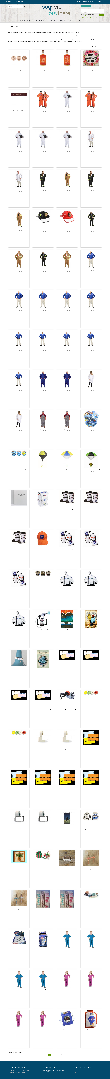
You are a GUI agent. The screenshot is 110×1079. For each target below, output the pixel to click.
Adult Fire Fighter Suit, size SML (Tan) (19, 228)
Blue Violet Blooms (43, 669)
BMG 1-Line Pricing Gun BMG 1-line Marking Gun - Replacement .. (67, 709)
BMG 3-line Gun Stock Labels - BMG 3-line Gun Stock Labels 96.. (43, 830)
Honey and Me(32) (53, 39)
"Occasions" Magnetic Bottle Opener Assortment (19, 68)
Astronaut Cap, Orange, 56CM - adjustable (43, 549)
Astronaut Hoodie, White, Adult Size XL (19, 629)
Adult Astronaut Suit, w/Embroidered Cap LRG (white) (67, 109)
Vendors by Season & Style (23, 20)
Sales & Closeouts (39, 20)
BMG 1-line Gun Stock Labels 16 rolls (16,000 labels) (43, 709)
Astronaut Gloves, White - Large (67, 549)
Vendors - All (61, 20)
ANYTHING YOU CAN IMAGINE (19, 509)
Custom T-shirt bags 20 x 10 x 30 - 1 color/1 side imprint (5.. (91, 910)
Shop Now (10, 1)
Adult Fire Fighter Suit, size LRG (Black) (43, 188)
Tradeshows (51, 20)
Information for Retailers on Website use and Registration (53, 1071)
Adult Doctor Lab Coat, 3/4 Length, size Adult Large (91, 149)
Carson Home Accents (18, 70)
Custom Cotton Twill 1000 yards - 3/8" (43, 909)
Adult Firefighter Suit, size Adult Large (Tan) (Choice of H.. (19, 269)
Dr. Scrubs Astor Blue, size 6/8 (19, 989)
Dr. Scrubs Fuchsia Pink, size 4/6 (91, 989)
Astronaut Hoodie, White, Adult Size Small (91, 589)
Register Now (85, 6)
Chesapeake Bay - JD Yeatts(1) (22, 39)
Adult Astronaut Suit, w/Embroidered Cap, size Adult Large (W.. (43, 149)
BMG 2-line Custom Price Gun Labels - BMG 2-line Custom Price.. (91, 709)
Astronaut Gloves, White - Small (19, 589)
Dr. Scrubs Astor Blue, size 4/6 (91, 949)
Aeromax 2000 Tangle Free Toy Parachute (67, 469)
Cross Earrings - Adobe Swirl (91, 869)
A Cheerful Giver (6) (20, 35)
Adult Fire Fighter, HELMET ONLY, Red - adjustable (67, 229)
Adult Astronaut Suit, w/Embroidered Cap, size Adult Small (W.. (67, 149)
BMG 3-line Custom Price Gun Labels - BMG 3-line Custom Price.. (91, 749)
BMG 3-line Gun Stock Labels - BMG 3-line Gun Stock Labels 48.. (19, 830)
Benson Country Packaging (67, 671)
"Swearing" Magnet (91, 68)
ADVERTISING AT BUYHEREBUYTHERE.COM (51, 1073)
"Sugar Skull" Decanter (67, 68)
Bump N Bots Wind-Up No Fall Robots (91, 829)
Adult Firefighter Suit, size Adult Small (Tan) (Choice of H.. (67, 269)
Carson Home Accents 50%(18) (87, 35)
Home (11, 20)
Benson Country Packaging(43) (56, 35)
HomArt (18, 510)
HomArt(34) (44, 39)
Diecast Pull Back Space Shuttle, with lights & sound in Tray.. (19, 950)
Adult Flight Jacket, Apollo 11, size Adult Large (91, 268)
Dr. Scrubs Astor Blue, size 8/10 (43, 989)
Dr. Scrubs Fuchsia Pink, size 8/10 (43, 1029)
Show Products (97, 47)
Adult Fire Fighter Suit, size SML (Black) (91, 188)
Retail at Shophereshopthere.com (89, 17)
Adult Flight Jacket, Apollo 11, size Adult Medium (19, 308)
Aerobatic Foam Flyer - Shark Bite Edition (91, 429)
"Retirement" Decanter (42, 68)
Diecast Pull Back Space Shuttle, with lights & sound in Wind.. (43, 950)
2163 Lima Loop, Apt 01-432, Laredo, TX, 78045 (20, 1070)
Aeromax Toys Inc (43, 111)
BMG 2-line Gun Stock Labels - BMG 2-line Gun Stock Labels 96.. (43, 749)
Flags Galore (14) (35, 39)
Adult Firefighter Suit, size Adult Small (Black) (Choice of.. (43, 269)
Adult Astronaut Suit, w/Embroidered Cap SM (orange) (91, 109)
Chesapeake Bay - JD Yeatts (19, 110)
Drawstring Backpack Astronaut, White (91, 1029)
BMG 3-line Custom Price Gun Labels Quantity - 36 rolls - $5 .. (67, 790)
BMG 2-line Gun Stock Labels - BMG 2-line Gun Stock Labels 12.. (19, 749)
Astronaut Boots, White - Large (67, 509)
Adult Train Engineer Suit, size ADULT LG (43, 429)
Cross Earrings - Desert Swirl (19, 909)
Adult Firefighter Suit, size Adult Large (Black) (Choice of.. (91, 229)
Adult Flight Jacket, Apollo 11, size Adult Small (43, 308)
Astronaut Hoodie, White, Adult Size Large (67, 589)
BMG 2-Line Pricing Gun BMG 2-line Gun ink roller (67, 749)
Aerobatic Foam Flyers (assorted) (19, 469)
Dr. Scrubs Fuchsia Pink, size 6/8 (19, 1029)
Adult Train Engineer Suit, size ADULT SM (67, 429)
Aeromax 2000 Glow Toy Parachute (43, 469)
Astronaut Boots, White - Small (19, 549)
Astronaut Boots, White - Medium (91, 509)
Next (60, 1055)
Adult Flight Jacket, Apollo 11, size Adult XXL (91, 308)
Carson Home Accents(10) (71, 35)
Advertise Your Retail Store (87, 18)
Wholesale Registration (21, 1)
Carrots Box (19, 869)
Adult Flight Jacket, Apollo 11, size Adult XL (67, 308)
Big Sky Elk (67, 629)
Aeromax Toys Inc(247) (41, 35)
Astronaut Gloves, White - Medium (91, 549)
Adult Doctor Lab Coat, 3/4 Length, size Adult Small (19, 189)
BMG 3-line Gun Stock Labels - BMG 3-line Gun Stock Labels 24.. (91, 790)
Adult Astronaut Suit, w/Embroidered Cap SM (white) (19, 149)
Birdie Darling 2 (91, 629)
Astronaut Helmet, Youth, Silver (43, 589)
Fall (70, 20)
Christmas (77, 20)
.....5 (56, 1055)
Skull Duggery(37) (91, 39)
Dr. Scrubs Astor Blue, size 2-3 (67, 949)
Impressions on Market (67, 630)
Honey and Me (19, 670)
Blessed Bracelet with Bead (18, 669)
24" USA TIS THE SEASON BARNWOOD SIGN (19, 108)
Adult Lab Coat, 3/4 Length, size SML (19, 429)
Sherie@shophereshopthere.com (86, 1)
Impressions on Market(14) (66, 39)
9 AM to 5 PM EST (100, 1)
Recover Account (85, 15)
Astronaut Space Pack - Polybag (43, 629)
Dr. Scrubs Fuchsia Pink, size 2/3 (67, 989)
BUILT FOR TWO (67, 829)
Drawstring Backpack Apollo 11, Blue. (67, 1029)
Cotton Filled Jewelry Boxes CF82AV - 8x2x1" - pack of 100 (43, 870)
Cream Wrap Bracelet (67, 869)
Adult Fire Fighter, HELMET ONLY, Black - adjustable (43, 229)
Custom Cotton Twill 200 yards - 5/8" (67, 909)
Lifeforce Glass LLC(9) (80, 39)
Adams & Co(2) (30, 35)
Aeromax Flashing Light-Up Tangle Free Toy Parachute (91, 469)
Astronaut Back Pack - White (43, 509)
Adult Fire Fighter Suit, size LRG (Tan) (67, 188)
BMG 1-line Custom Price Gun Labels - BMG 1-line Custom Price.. (67, 669)
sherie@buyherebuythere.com (18, 1072)
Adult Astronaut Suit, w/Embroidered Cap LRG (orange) (43, 109)
